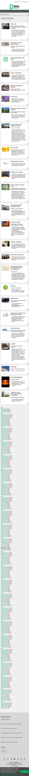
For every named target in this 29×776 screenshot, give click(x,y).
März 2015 (3, 562)
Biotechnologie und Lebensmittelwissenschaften (11, 723)
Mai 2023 (2, 449)
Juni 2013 (3, 586)
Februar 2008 (3, 659)
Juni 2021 (3, 475)
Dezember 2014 (4, 566)
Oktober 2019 (3, 499)
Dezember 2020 (4, 483)
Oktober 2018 (3, 513)
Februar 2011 (3, 618)
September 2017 (4, 528)
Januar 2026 (3, 411)
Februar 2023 (3, 452)
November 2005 (4, 690)
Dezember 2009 (4, 635)
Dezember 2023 (4, 442)
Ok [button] (24, 771)
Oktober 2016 (3, 540)
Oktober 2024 (3, 430)
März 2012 (3, 603)
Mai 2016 (2, 546)
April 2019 (3, 505)
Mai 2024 (2, 435)
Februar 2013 (3, 590)
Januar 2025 (3, 425)
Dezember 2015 (4, 552)
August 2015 (3, 556)
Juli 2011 (2, 613)
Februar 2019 (3, 507)
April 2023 (3, 450)
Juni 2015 (3, 558)
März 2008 (3, 658)
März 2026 (3, 409)
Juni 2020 (3, 489)
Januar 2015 (3, 564)
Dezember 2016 (4, 538)
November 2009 (4, 636)
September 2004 (4, 705)
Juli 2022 (2, 461)
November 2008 (4, 650)
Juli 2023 (2, 447)
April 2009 (3, 643)
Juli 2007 (2, 668)
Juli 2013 (2, 585)
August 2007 (3, 667)
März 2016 (3, 548)
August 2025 (3, 418)
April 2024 (3, 436)
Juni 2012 (3, 600)
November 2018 (4, 512)
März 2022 (3, 465)
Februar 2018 (3, 521)
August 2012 (3, 598)
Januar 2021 (3, 481)
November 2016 (4, 539)
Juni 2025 (3, 420)
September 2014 (4, 569)
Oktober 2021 (3, 471)
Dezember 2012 (4, 594)
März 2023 (3, 451)
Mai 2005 (2, 696)
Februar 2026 (3, 410)
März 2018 (3, 520)
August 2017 (3, 529)
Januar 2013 (3, 591)
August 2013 (3, 584)
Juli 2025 (2, 419)
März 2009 (3, 644)
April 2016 (3, 547)
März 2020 (3, 492)
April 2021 (3, 478)
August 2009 (3, 639)
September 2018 (4, 514)
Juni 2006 (3, 682)
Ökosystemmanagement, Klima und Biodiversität (11, 737)
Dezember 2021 (4, 469)
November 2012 (4, 595)
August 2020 (3, 487)
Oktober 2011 (3, 610)
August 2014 (3, 570)
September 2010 (4, 624)
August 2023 (3, 446)
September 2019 (4, 500)
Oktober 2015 (3, 554)
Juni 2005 (3, 695)
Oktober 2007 (3, 665)
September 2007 (4, 666)
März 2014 (3, 575)
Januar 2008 (3, 660)
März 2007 (3, 672)
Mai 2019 (2, 504)
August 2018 (3, 515)
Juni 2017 (3, 531)
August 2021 (3, 473)
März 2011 (3, 617)
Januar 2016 (3, 550)
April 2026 (3, 408)
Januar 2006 (3, 687)
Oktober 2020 (3, 485)
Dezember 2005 (4, 689)
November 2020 (4, 484)
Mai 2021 (2, 476)
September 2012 (4, 597)
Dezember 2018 (4, 511)
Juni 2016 (3, 545)
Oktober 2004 (3, 704)
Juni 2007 (3, 669)
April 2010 (3, 630)
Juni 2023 (3, 448)
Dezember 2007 (4, 663)
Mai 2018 (2, 518)
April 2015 (3, 560)
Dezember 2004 (4, 702)
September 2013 (4, 583)
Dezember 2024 (4, 428)
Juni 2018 (3, 517)
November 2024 (4, 429)
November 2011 (4, 609)
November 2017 (4, 526)
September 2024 (4, 431)
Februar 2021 (3, 480)
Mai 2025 (2, 421)
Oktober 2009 (3, 637)
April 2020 (3, 491)
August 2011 (3, 612)
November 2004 (4, 703)
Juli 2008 (2, 654)
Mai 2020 (2, 490)
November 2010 (4, 622)
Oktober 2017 (3, 527)
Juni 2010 (3, 628)
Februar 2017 (3, 535)
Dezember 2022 (4, 455)
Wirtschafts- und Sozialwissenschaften (9, 742)
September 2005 (4, 693)
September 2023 (4, 445)
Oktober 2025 (3, 416)
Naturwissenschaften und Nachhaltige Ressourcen (12, 733)
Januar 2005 (3, 700)
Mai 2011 (2, 615)
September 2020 (4, 486)
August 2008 (3, 653)
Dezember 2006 (4, 677)
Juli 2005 (2, 694)
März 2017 (3, 534)
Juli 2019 (2, 502)
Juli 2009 (2, 640)
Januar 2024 (3, 439)
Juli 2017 (2, 530)
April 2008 (3, 657)
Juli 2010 (2, 626)
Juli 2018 (2, 516)
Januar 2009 (3, 647)
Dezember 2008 (4, 649)
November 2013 (4, 581)
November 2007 (4, 664)
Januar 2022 (3, 467)
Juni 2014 (3, 572)
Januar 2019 (3, 508)
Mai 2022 (2, 463)
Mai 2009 (2, 642)
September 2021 (4, 472)
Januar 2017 (3, 536)
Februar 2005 (3, 699)
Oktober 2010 (3, 623)
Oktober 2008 (3, 651)
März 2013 (3, 589)
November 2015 (4, 553)
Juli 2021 (2, 474)
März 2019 (3, 506)
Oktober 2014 (3, 568)
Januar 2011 (3, 619)
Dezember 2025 (4, 414)
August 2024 (3, 432)
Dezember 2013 (4, 580)
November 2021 (4, 470)
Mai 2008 (2, 656)
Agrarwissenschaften (5, 719)
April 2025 (3, 422)
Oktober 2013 (3, 582)
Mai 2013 (2, 587)
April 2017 (3, 533)
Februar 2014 (3, 576)
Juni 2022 (3, 462)
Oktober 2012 (3, 596)
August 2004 (3, 706)
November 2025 (4, 415)
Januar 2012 (3, 605)
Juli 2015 (2, 557)
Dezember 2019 (4, 497)
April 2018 (3, 519)
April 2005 (3, 697)
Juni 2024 (3, 434)
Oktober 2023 (3, 444)
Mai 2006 (2, 683)
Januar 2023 (3, 453)
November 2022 (4, 456)
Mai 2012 (2, 601)
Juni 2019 (3, 503)
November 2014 (4, 567)
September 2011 (4, 611)
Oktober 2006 (3, 679)
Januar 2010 (3, 633)
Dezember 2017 (4, 525)
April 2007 (3, 671)
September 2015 (4, 555)
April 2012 (3, 602)
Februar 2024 (3, 438)
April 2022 (3, 464)
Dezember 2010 (4, 621)
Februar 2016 (3, 549)
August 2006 (3, 681)
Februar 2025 (3, 424)
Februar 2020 (3, 493)
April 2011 (3, 616)
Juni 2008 (3, 655)
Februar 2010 (3, 632)
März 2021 (3, 479)
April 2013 (3, 588)
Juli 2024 (2, 433)
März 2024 (3, 437)
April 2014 (3, 574)
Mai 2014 (2, 573)
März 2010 (3, 631)
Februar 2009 (3, 646)
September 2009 (4, 638)
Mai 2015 (2, 559)
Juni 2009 (3, 641)
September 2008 (4, 652)
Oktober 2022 (3, 458)
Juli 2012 (2, 599)
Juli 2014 (2, 571)
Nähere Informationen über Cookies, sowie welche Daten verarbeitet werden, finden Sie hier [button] (10, 774)
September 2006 (4, 680)
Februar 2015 (3, 563)
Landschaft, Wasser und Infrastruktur (9, 728)
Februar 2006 (3, 686)
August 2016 (3, 542)
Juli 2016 (2, 544)
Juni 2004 (3, 707)
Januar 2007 (3, 674)
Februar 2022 (3, 466)
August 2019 (3, 501)
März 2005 (3, 698)
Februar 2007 (3, 673)
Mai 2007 (2, 670)
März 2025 (3, 423)
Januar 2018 (3, 522)
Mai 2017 (2, 532)
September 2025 (4, 417)
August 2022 (3, 460)
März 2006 (3, 685)
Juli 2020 (2, 488)
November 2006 (4, 678)
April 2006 (3, 684)
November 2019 (4, 498)
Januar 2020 (3, 494)
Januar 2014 (3, 577)
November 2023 (4, 443)
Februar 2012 (3, 604)
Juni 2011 (3, 614)
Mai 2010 (2, 629)
